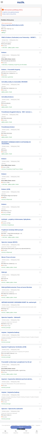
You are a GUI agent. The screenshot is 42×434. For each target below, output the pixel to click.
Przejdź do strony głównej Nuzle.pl (10, 12)
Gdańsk (4, 223)
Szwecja (5, 212)
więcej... (10, 338)
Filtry (21, 427)
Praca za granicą (23, 425)
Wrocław (5, 45)
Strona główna (5, 431)
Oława (4, 167)
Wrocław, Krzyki (6, 325)
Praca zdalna (14, 425)
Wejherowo (5, 235)
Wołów (4, 182)
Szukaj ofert (15, 431)
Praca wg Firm (31, 425)
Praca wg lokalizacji (6, 425)
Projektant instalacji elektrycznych (12, 230)
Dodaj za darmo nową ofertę (9, 14)
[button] (40, 23)
